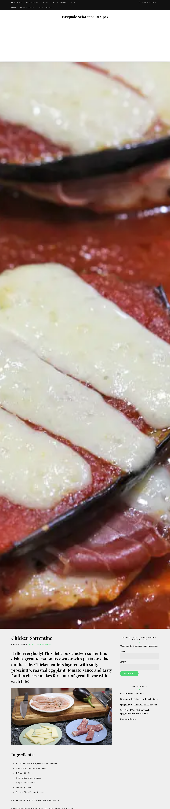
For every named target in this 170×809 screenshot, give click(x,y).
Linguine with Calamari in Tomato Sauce (139, 699)
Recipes (32, 644)
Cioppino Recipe (128, 719)
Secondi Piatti (33, 3)
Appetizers (48, 3)
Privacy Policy (27, 8)
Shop (40, 8)
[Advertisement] (85, 43)
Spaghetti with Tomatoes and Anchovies (138, 704)
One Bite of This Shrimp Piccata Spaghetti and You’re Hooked (135, 712)
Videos (49, 8)
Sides (72, 3)
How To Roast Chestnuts (132, 693)
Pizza (13, 8)
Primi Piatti (17, 3)
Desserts (61, 3)
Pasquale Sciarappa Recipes (85, 17)
